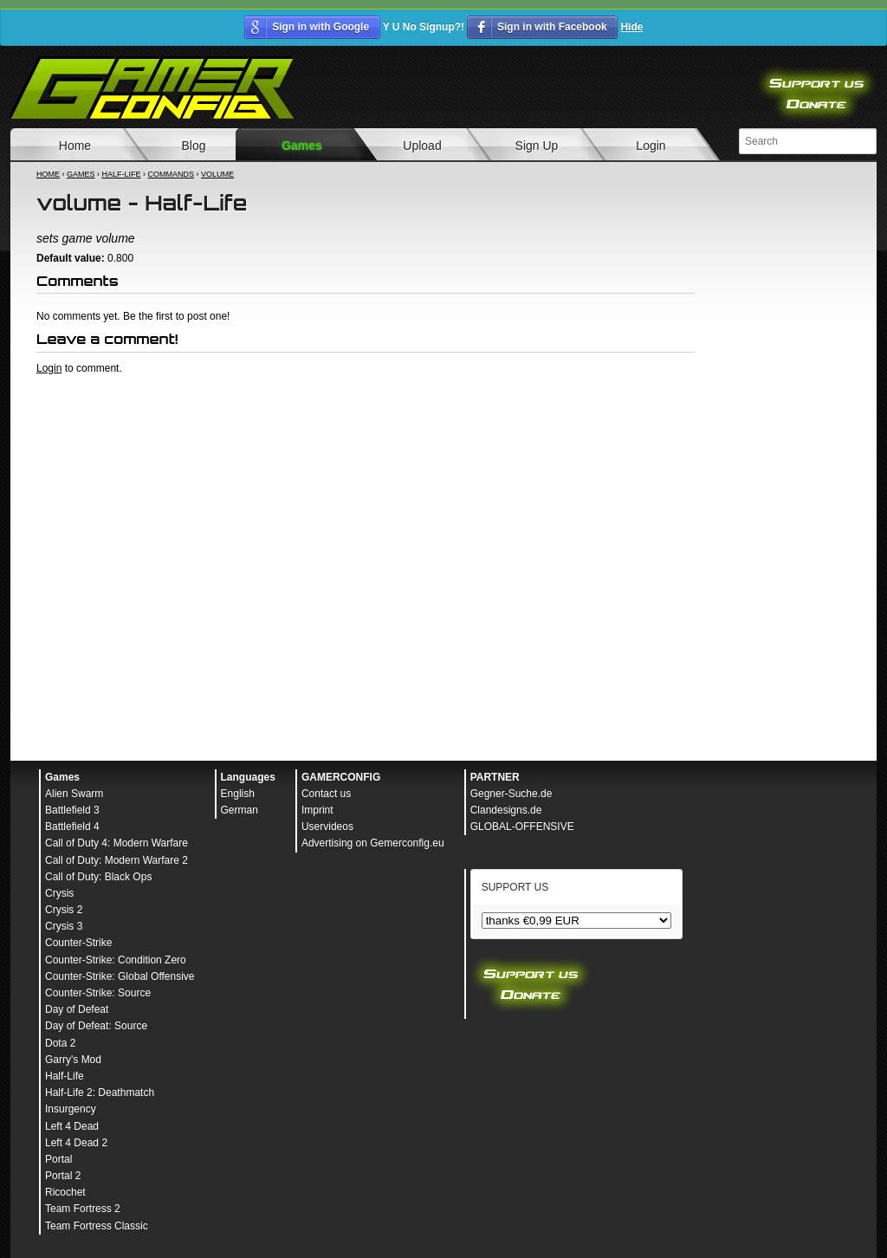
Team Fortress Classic (96, 1226)
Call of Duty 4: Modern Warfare (116, 843)
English (238, 794)
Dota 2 (60, 1043)
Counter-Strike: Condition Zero (115, 960)
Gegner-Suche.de (511, 794)
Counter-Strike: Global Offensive (120, 976)
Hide (631, 27)
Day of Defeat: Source (96, 1026)
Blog (193, 145)
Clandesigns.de (506, 810)
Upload (422, 145)
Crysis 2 (63, 910)
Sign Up (537, 145)
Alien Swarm (74, 794)
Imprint (317, 810)
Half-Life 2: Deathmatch (99, 1092)
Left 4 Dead (72, 1126)
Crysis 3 (63, 926)
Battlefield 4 (72, 826)
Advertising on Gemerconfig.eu (372, 843)
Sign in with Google (320, 27)
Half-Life (121, 174)
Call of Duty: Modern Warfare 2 (116, 860)
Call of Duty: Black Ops (98, 877)
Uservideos (327, 826)
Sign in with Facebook (552, 27)
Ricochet (65, 1192)
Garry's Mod (73, 1060)
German (239, 810)
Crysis (59, 893)
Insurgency (70, 1109)
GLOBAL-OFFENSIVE (522, 826)
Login (650, 145)
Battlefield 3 (72, 810)
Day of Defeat (76, 1009)
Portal (58, 1159)
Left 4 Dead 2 (76, 1143)
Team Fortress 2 (82, 1209)
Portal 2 (63, 1176)
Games (302, 145)
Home (75, 145)
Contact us (326, 794)
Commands (171, 174)
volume (217, 174)
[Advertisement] (365, 423)
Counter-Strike (78, 943)
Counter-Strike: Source (98, 993)
